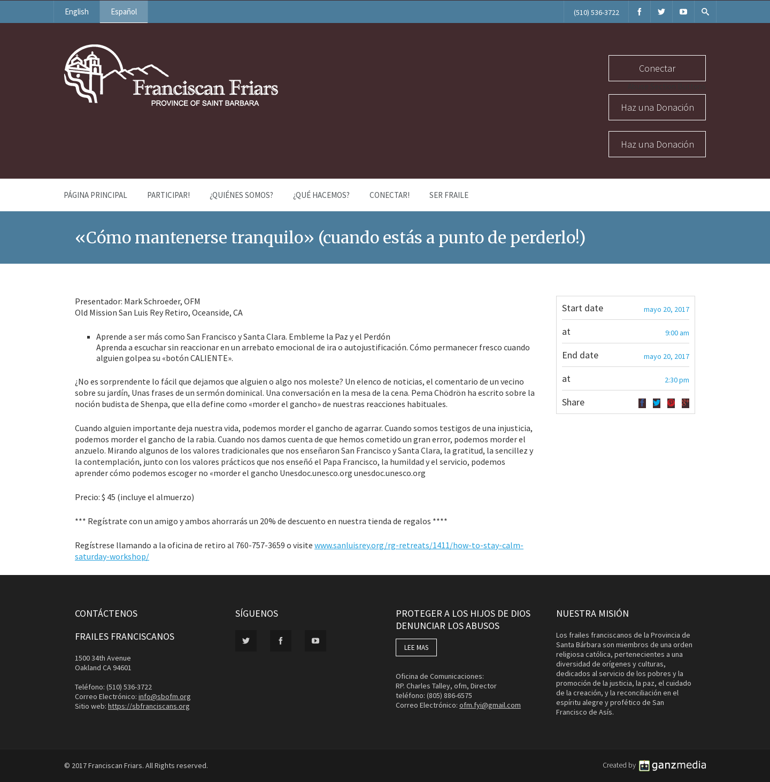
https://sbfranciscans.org (149, 706)
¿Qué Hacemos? (321, 195)
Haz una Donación (657, 107)
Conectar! (389, 195)
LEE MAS (416, 647)
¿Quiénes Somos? (241, 195)
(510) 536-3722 (596, 12)
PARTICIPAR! (168, 195)
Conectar (657, 68)
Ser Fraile (448, 195)
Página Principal (95, 195)
